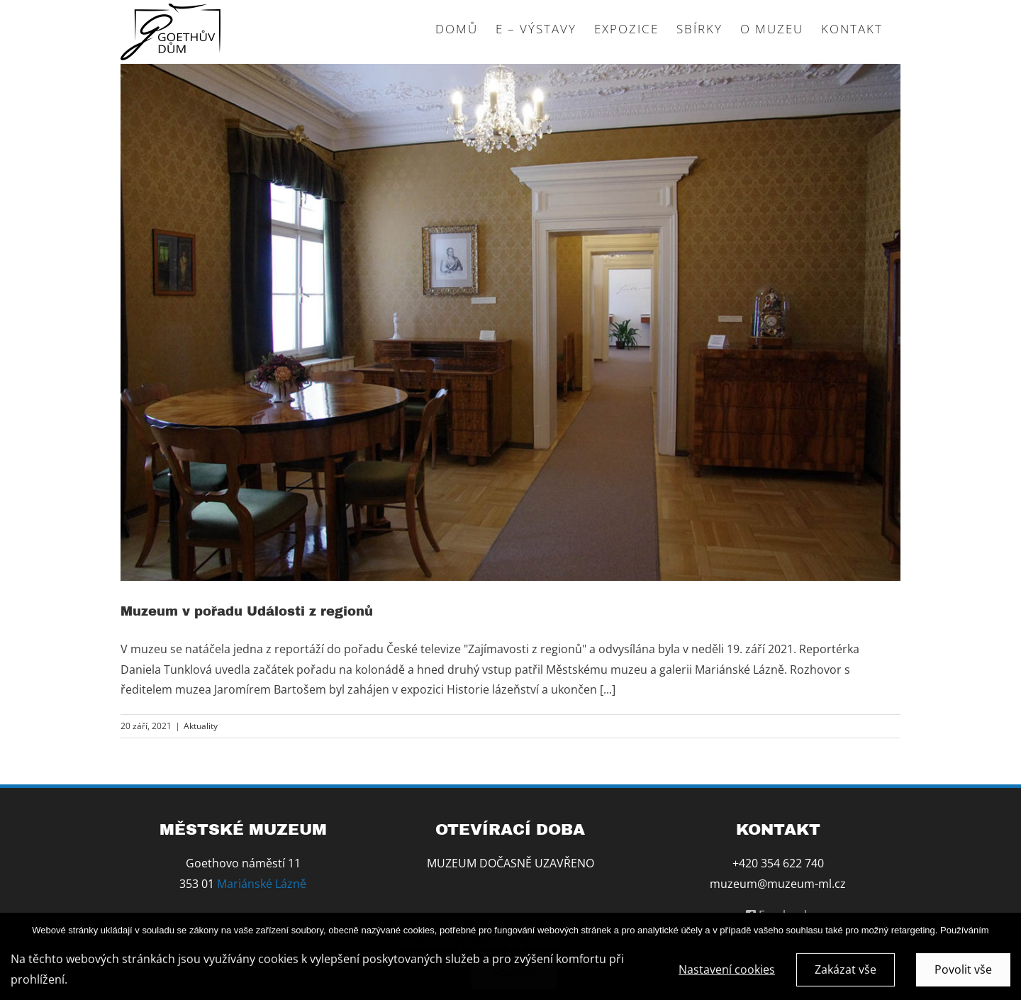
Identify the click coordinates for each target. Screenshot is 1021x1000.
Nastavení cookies (727, 971)
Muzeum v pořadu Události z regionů (247, 611)
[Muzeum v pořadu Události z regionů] (510, 322)
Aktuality (201, 726)
